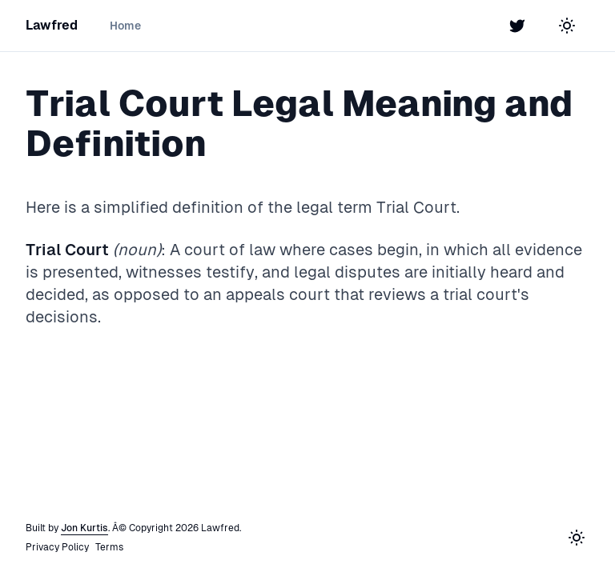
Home (125, 25)
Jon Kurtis (84, 528)
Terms (109, 547)
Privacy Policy (57, 547)
